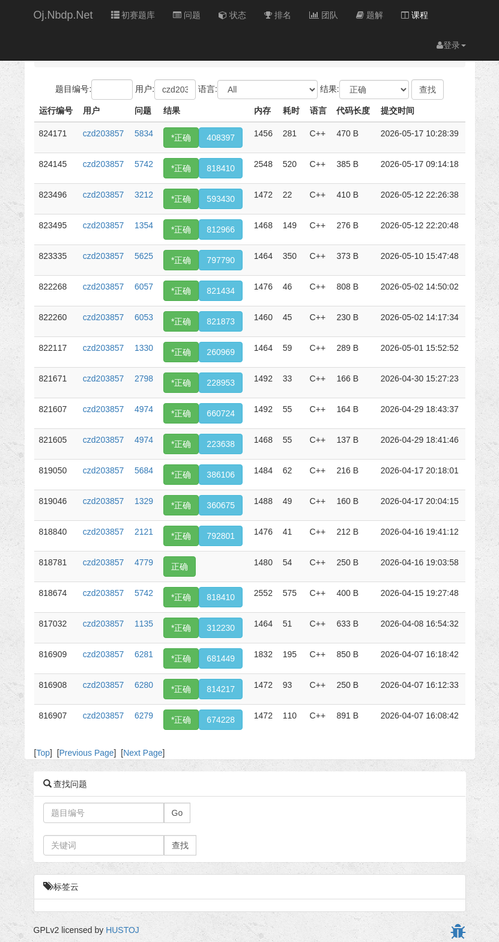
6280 (144, 685)
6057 (144, 286)
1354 (144, 225)
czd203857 (103, 133)
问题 (187, 15)
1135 (144, 623)
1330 (144, 348)
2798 (144, 378)
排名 (277, 15)
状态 (232, 15)
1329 (144, 501)
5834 (144, 133)
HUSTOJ (122, 930)
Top (43, 753)
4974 (144, 409)
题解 (369, 15)
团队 (323, 15)
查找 (180, 845)
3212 (144, 194)
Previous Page (86, 753)
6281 (144, 654)
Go (177, 813)
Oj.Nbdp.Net (63, 15)
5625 (144, 256)
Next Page (142, 753)
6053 (144, 317)
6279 (144, 715)
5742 (144, 164)
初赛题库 (133, 15)
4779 (144, 562)
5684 (144, 470)
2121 (144, 531)
